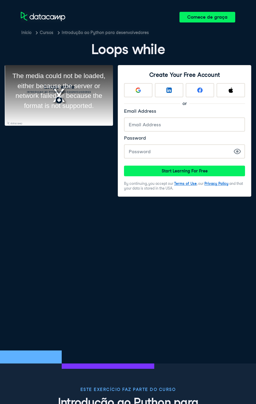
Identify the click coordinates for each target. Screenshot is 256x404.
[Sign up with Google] (138, 90)
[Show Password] (237, 151)
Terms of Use (185, 183)
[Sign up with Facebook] (200, 90)
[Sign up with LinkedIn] (169, 90)
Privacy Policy (216, 183)
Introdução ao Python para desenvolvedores (105, 32)
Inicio (26, 32)
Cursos (46, 32)
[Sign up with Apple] (231, 90)
